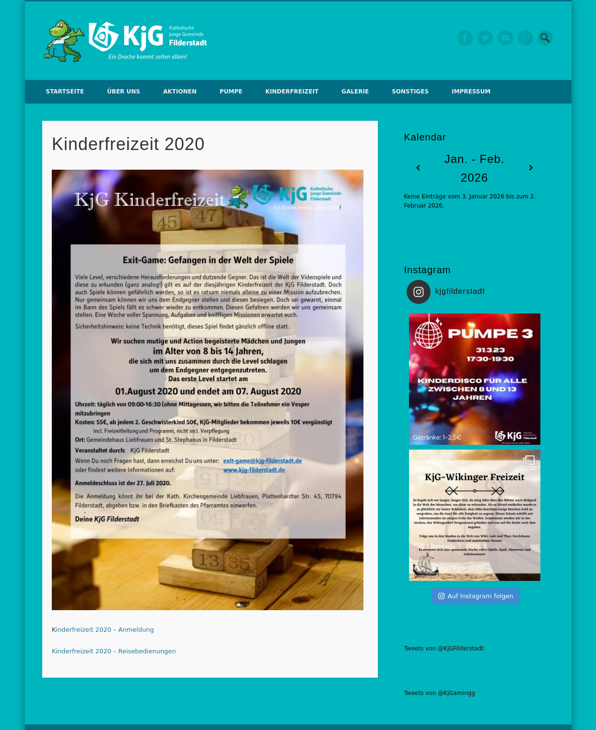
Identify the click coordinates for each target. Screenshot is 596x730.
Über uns (123, 91)
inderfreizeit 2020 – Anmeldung (105, 629)
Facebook (465, 38)
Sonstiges (410, 91)
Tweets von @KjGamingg (439, 693)
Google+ (525, 38)
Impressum (471, 91)
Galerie (355, 91)
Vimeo (505, 38)
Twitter (485, 38)
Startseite (65, 91)
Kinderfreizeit (291, 91)
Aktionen (180, 91)
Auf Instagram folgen (476, 596)
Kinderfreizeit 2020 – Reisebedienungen (114, 651)
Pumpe (231, 91)
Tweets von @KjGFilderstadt (444, 648)
